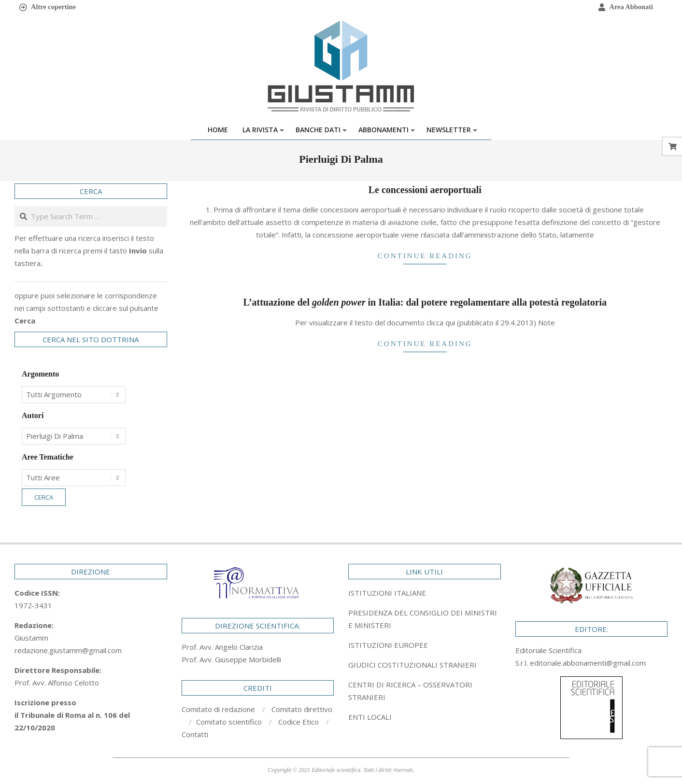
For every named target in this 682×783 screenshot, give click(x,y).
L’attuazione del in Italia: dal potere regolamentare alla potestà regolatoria (425, 302)
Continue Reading (425, 256)
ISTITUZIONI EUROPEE (388, 645)
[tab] (424, 618)
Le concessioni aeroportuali (425, 189)
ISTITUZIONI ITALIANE (387, 593)
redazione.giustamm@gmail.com (68, 650)
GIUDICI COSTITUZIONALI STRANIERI (412, 665)
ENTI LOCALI (370, 717)
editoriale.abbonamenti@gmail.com (588, 663)
